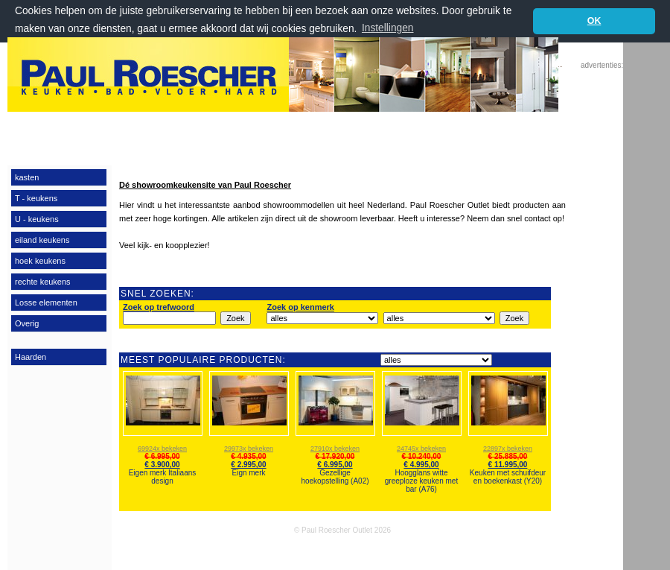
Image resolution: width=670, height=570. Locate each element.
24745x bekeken (421, 448)
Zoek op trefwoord (158, 307)
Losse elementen (46, 301)
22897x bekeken (507, 448)
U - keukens (37, 218)
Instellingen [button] (388, 28)
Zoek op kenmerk (300, 307)
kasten (27, 176)
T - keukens (36, 197)
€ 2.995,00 (248, 464)
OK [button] (594, 21)
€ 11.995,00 (508, 464)
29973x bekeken (248, 448)
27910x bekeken (335, 448)
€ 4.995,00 (420, 464)
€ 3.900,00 (161, 464)
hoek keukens (40, 260)
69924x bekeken (162, 448)
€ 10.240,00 (421, 456)
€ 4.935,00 (248, 456)
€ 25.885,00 (508, 456)
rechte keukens (43, 280)
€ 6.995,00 (161, 456)
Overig (27, 322)
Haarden (30, 356)
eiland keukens (42, 239)
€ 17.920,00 (335, 456)
